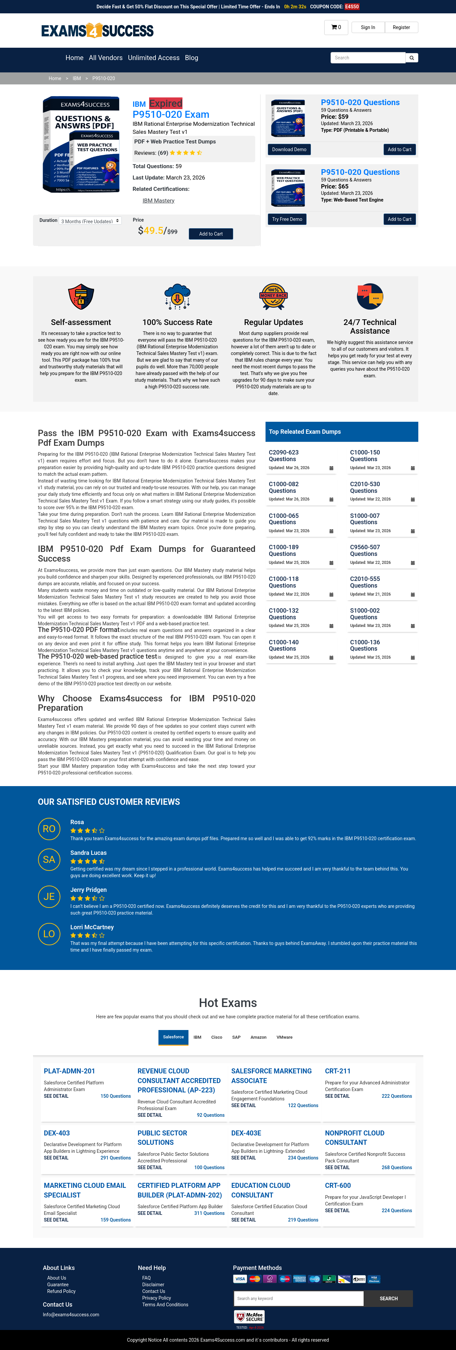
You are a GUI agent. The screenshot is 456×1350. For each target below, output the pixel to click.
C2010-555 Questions (365, 582)
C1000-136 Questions (365, 645)
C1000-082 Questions (284, 487)
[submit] (411, 57)
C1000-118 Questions (284, 582)
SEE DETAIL (56, 1096)
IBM (77, 78)
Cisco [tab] (216, 1037)
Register (401, 27)
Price (138, 220)
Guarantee (58, 1284)
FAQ (146, 1278)
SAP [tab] (236, 1037)
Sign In (368, 27)
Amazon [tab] (259, 1037)
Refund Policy (61, 1291)
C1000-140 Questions (284, 645)
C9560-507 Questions (365, 550)
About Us (56, 1278)
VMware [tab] (285, 1037)
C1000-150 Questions (365, 455)
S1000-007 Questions (365, 519)
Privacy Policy (156, 1298)
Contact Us (153, 1291)
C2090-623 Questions (284, 455)
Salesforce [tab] (173, 1036)
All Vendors (105, 58)
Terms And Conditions (165, 1304)
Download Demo (289, 149)
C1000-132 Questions (284, 614)
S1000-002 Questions (365, 614)
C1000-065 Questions (284, 519)
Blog (191, 58)
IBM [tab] (197, 1037)
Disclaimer (153, 1284)
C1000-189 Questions (284, 550)
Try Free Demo (287, 219)
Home (75, 58)
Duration (49, 220)
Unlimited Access (154, 58)
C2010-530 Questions (365, 487)
